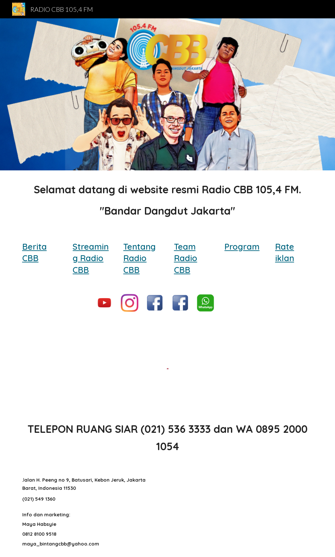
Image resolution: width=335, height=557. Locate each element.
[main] (168, 200)
